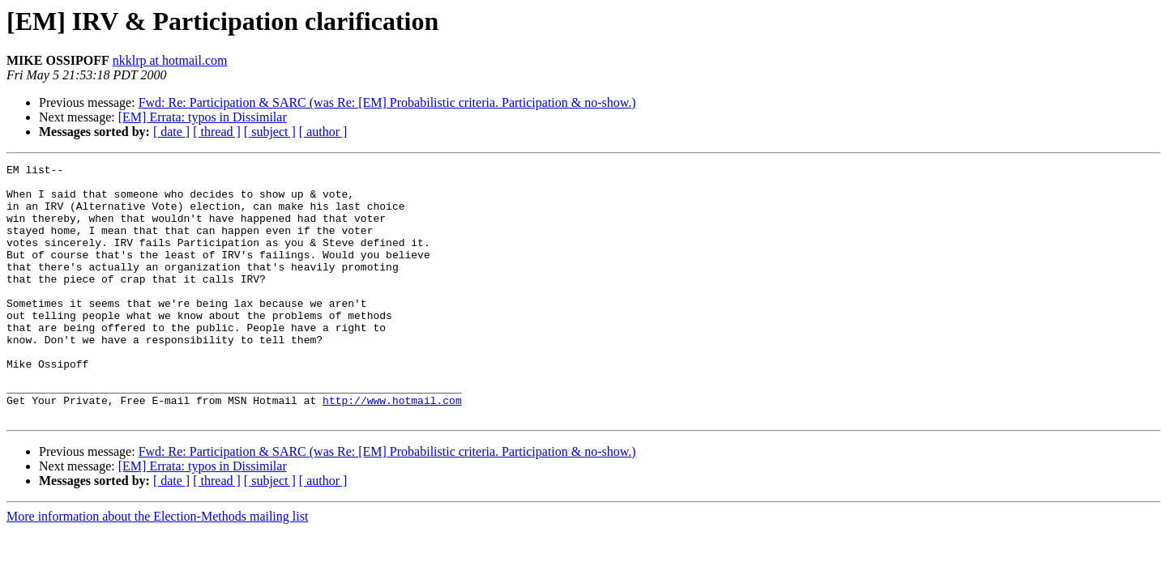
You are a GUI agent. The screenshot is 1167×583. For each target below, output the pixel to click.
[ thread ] (217, 131)
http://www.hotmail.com (392, 448)
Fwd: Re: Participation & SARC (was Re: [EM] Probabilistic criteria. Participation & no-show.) (387, 102)
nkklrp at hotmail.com (170, 60)
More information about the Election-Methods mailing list (157, 567)
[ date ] (171, 131)
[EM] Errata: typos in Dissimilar (202, 117)
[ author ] (323, 131)
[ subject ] (270, 131)
